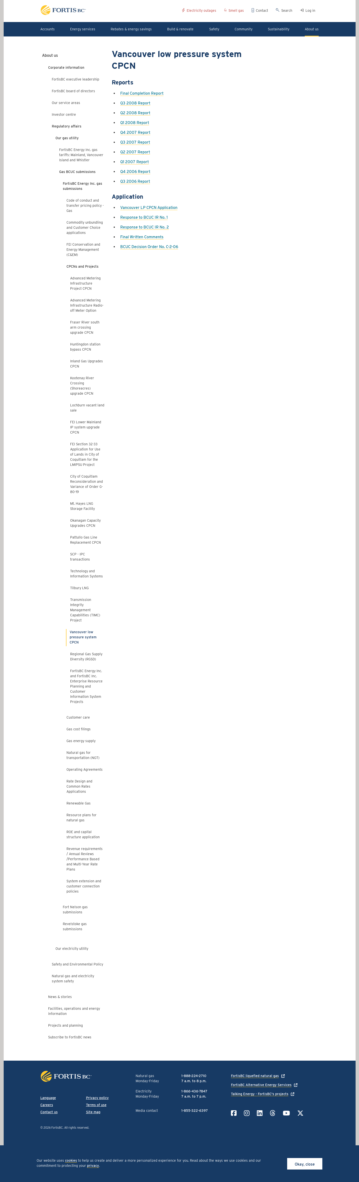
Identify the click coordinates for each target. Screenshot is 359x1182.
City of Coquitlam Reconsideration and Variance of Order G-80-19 (86, 484)
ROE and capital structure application (83, 834)
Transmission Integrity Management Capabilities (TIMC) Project (85, 610)
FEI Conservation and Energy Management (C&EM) (83, 249)
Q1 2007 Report (134, 162)
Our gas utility (67, 138)
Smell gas (236, 10)
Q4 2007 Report (135, 132)
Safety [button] (214, 29)
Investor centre (64, 114)
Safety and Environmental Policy (77, 964)
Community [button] (243, 29)
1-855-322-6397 (194, 1111)
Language (48, 1098)
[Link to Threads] (272, 1113)
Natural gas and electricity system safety (73, 978)
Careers (46, 1105)
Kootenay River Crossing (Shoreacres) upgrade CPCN (82, 385)
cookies (71, 1160)
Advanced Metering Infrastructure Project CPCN (85, 283)
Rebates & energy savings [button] (131, 29)
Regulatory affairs (66, 126)
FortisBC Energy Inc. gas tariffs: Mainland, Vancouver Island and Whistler (81, 155)
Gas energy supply (81, 741)
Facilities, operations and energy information (74, 1011)
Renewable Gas (78, 803)
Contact (262, 10)
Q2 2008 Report (135, 113)
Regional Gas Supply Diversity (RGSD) (86, 656)
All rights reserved (76, 1127)
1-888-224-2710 (193, 1076)
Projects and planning (65, 1025)
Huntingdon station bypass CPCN (85, 346)
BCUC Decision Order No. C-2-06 (149, 246)
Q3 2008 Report (135, 103)
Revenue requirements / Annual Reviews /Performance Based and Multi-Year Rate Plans (84, 859)
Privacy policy (97, 1098)
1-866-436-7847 (194, 1091)
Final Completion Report (141, 93)
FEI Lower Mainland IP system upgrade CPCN (85, 427)
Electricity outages (201, 10)
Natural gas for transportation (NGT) (82, 755)
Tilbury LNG (79, 588)
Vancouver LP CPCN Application (148, 207)
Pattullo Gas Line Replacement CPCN (85, 539)
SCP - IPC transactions (80, 556)
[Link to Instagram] (247, 1113)
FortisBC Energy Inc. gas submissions (82, 186)
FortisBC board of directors (73, 91)
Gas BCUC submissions (77, 172)
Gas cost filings (78, 729)
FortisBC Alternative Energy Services (261, 1085)
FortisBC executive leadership (75, 79)
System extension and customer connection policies (83, 886)
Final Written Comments (141, 237)
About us (50, 55)
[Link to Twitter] (300, 1113)
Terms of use (96, 1105)
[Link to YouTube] (286, 1113)
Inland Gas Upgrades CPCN (86, 363)
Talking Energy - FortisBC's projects (259, 1094)
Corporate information (66, 67)
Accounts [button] (47, 29)
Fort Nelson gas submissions (75, 909)
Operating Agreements (84, 769)
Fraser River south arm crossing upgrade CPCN (84, 327)
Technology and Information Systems (86, 573)
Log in (310, 10)
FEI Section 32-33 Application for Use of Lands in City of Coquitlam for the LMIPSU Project (85, 454)
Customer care (78, 717)
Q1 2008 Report (134, 122)
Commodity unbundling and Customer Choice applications (84, 227)
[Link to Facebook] (234, 1113)
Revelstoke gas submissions (75, 926)
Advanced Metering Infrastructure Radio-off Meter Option (87, 305)
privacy (93, 1166)
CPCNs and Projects (82, 266)
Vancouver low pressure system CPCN (83, 637)
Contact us (49, 1112)
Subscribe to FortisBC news (69, 1037)
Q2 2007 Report (135, 152)
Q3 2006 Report (135, 181)
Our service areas (66, 103)
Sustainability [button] (278, 29)
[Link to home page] (109, 11)
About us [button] (312, 29)
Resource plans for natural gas (81, 817)
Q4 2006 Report (135, 171)
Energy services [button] (82, 29)
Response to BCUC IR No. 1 (144, 217)
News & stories (60, 997)
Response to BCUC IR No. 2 (144, 227)
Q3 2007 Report (135, 142)
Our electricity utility (71, 949)
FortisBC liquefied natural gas (255, 1076)
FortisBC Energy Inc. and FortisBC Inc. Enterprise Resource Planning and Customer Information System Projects (86, 686)
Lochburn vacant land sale (87, 407)
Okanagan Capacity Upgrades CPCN (85, 523)
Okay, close (305, 1164)
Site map (93, 1112)
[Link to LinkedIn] (259, 1113)
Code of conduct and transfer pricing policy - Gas (85, 205)
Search (286, 10)
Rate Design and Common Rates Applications (79, 786)
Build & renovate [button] (180, 29)
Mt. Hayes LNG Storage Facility (82, 506)
